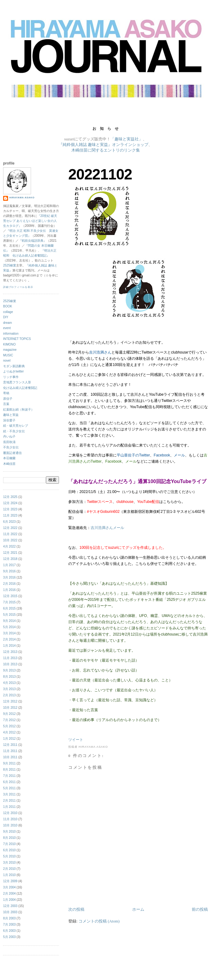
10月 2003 (10, 912)
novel (7, 360)
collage (8, 312)
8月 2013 (9, 676)
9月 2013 (9, 670)
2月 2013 (9, 695)
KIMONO (9, 344)
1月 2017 (9, 565)
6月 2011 (9, 782)
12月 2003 (10, 906)
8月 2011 (9, 769)
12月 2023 (10, 509)
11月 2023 (10, 515)
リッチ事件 (11, 377)
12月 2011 (10, 744)
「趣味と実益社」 (126, 139)
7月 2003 (9, 924)
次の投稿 (76, 909)
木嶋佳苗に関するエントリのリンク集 (105, 150)
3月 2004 (9, 887)
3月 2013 (9, 689)
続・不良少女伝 (14, 431)
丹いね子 (9, 436)
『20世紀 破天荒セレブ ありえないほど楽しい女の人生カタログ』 (30, 220)
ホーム (138, 909)
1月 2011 (9, 806)
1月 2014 (9, 645)
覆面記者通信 (12, 453)
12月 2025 (10, 497)
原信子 (7, 398)
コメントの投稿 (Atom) (99, 921)
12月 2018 (10, 559)
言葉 (6, 404)
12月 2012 (10, 701)
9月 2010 (9, 831)
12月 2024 (10, 503)
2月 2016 (9, 583)
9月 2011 (9, 763)
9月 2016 (9, 571)
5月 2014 (9, 627)
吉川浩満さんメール (107, 528)
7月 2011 (9, 775)
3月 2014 (9, 633)
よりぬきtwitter (13, 371)
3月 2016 (9, 577)
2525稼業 (9, 265)
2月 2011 (9, 800)
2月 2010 (9, 868)
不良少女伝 (11, 447)
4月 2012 (9, 732)
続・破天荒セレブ (15, 425)
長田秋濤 (9, 442)
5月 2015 (9, 614)
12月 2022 (10, 528)
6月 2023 (9, 521)
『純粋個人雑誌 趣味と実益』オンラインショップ (103, 144)
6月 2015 (9, 608)
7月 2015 (9, 602)
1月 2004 (9, 899)
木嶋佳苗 (9, 463)
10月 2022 (10, 540)
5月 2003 (9, 937)
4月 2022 (9, 546)
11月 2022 (10, 534)
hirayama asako (21, 197)
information (10, 333)
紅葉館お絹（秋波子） (18, 409)
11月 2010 (10, 819)
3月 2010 (9, 862)
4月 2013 (9, 683)
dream (7, 322)
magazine (9, 349)
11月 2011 (10, 751)
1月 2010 (9, 875)
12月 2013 (10, 652)
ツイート (75, 740)
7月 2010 (9, 844)
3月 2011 (9, 794)
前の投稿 (200, 909)
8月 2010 (9, 837)
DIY (5, 317)
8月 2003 (9, 918)
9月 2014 (9, 621)
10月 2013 (10, 664)
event (7, 328)
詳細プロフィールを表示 (18, 287)
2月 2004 (9, 893)
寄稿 (6, 393)
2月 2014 (9, 639)
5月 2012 (9, 726)
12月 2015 (10, 596)
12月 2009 (10, 881)
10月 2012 (10, 707)
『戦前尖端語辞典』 (33, 240)
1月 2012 (9, 738)
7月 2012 (9, 720)
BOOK (7, 306)
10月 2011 (10, 757)
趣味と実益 (11, 414)
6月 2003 (9, 930)
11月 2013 (10, 658)
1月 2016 (9, 590)
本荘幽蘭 (9, 458)
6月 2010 (9, 850)
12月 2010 (10, 813)
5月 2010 (9, 856)
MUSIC (8, 355)
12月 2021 (10, 552)
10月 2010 (10, 825)
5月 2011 (9, 788)
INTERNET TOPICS (17, 339)
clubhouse (124, 502)
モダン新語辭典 (14, 366)
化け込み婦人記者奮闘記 (20, 388)
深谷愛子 (9, 420)
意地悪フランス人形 (17, 382)
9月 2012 (9, 714)
